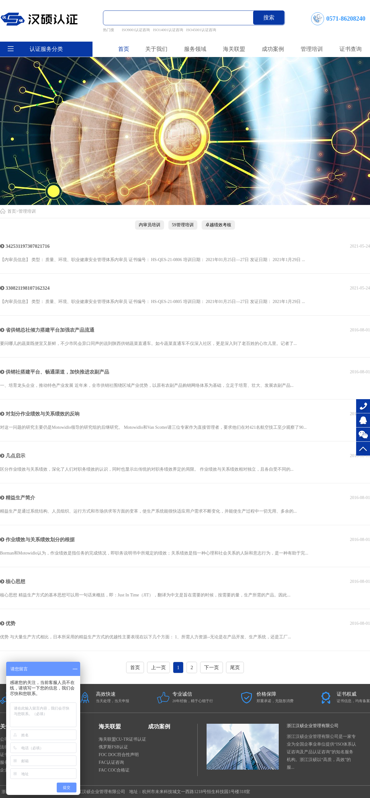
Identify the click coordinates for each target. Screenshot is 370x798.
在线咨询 (363, 420)
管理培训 (27, 211)
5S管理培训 (183, 225)
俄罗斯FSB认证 (113, 747)
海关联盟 (110, 726)
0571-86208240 (363, 406)
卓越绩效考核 (218, 225)
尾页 (235, 667)
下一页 (211, 667)
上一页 (158, 667)
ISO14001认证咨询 (168, 30)
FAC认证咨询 (111, 762)
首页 (123, 49)
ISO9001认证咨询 (136, 30)
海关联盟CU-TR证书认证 (122, 739)
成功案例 (159, 726)
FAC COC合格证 (114, 770)
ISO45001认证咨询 (201, 30)
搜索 (268, 17)
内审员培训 (149, 225)
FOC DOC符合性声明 (119, 754)
